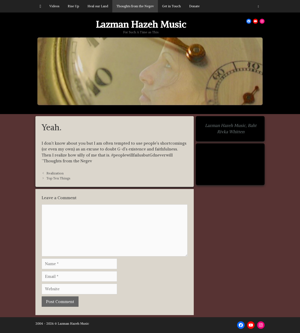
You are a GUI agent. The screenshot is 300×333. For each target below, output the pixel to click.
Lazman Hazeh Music (141, 24)
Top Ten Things (58, 178)
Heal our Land (98, 6)
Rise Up (73, 6)
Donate (194, 6)
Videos (54, 6)
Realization (55, 173)
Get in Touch (171, 6)
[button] (258, 6)
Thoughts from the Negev (135, 6)
